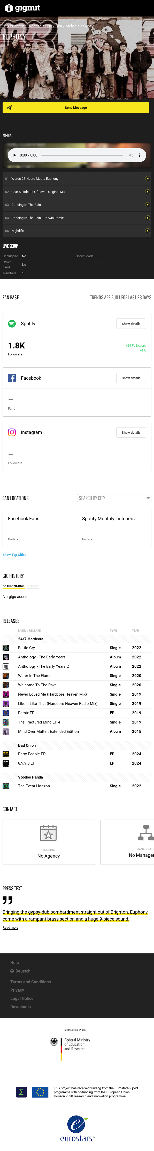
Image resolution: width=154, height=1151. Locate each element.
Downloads (20, 1006)
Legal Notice (22, 998)
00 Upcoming (14, 586)
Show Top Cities (14, 555)
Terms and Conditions (30, 981)
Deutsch (23, 971)
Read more (10, 927)
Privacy (17, 990)
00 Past (33, 586)
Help (14, 962)
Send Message (76, 108)
